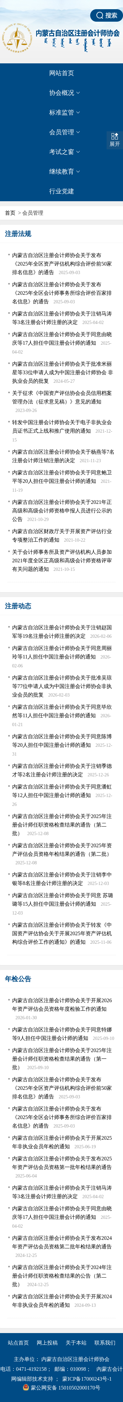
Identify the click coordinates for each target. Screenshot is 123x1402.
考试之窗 (64, 152)
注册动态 (18, 606)
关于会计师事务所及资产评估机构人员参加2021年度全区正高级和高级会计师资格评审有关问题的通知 (62, 560)
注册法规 (18, 233)
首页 (10, 213)
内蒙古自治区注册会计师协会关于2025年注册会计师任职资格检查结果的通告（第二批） (62, 824)
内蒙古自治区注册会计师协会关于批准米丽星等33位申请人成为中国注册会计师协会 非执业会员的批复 (62, 372)
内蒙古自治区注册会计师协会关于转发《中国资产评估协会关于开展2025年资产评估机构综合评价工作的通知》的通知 (62, 933)
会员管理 (64, 132)
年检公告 (18, 978)
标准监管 (64, 112)
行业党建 (61, 191)
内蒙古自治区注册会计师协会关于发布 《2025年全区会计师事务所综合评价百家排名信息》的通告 (62, 293)
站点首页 (18, 1343)
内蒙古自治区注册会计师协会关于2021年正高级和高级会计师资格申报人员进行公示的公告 (62, 510)
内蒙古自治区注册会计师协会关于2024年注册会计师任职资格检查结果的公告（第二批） (62, 1275)
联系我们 (104, 1343)
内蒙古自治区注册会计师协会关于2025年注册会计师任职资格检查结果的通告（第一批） (62, 1058)
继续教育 (64, 172)
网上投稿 (47, 1343)
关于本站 (76, 1343)
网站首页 (61, 73)
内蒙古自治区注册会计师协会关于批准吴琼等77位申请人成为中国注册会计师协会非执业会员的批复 (62, 686)
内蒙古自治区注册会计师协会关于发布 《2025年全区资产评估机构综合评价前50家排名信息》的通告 (62, 263)
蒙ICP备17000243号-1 (87, 1379)
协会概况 (64, 93)
